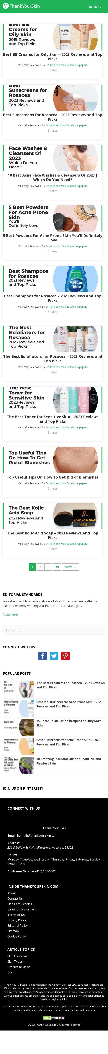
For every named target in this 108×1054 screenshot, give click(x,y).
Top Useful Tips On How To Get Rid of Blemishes (53, 477)
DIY (9, 972)
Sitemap (13, 931)
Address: (13, 843)
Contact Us (15, 898)
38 (58, 566)
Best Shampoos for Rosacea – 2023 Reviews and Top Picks (53, 298)
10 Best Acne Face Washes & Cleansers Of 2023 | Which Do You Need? (53, 177)
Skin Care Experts (19, 904)
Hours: (12, 855)
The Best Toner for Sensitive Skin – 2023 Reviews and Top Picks (53, 419)
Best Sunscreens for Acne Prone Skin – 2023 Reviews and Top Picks (68, 742)
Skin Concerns (17, 956)
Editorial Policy (17, 926)
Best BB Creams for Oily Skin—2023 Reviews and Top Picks (52, 56)
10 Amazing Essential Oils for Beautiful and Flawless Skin (68, 761)
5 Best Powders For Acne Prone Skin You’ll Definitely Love (52, 238)
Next (70, 567)
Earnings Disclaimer (21, 909)
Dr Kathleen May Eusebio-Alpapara (67, 65)
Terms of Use (16, 915)
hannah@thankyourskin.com (37, 835)
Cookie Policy (16, 936)
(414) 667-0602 (45, 871)
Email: (11, 835)
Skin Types (15, 961)
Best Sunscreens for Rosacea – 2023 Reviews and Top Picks (52, 117)
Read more (10, 615)
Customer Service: (21, 871)
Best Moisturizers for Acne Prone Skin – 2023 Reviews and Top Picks (69, 704)
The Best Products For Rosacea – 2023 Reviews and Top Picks (70, 685)
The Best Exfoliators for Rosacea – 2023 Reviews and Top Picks (52, 358)
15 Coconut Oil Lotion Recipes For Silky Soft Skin (68, 723)
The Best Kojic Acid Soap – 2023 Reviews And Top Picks (52, 535)
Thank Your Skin (54, 828)
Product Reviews (18, 967)
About (11, 893)
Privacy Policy (16, 920)
